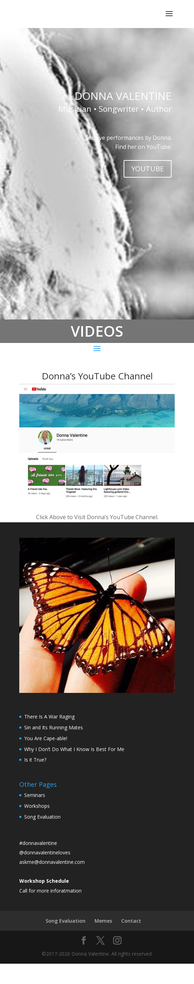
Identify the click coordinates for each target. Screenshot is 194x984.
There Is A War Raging (49, 716)
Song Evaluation (42, 816)
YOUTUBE (147, 168)
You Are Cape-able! (45, 738)
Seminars (34, 795)
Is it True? (35, 759)
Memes (103, 920)
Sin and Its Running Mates (53, 727)
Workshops (37, 806)
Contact (131, 920)
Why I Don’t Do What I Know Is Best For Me (74, 749)
